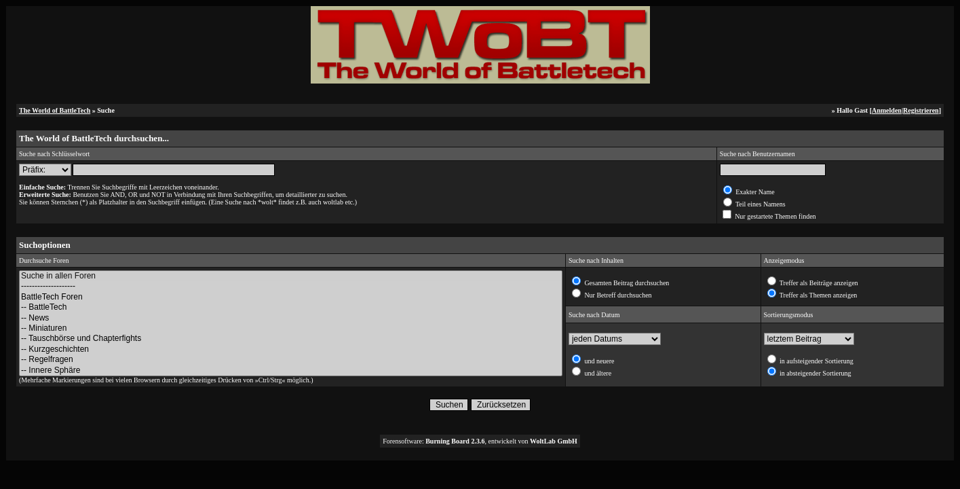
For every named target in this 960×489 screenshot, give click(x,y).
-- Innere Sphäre (291, 370)
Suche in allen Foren (291, 276)
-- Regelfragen (291, 360)
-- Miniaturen (291, 328)
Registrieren (921, 110)
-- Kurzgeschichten (291, 349)
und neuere (599, 361)
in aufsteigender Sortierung (815, 361)
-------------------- (291, 286)
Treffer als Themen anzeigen (818, 295)
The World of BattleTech (54, 110)
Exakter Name (754, 192)
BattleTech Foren (291, 297)
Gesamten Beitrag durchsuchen (626, 283)
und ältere (597, 373)
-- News (291, 318)
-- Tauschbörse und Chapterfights (291, 338)
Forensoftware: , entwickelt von (480, 441)
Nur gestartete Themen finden (774, 216)
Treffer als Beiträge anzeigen (818, 283)
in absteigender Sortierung (814, 373)
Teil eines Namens (760, 204)
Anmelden (887, 110)
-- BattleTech (291, 307)
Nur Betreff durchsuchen (617, 295)
